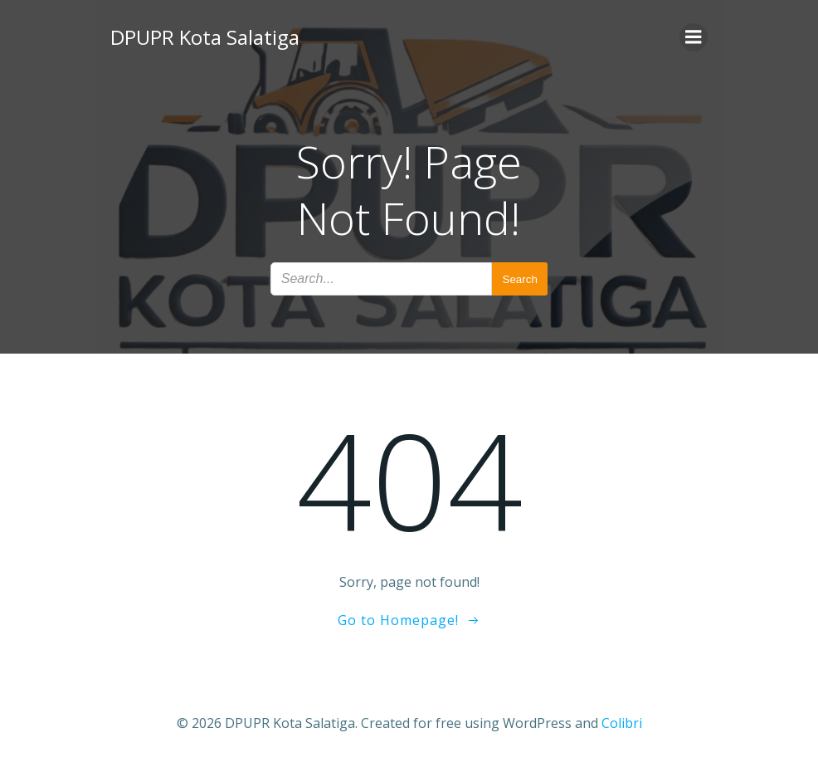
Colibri (621, 723)
